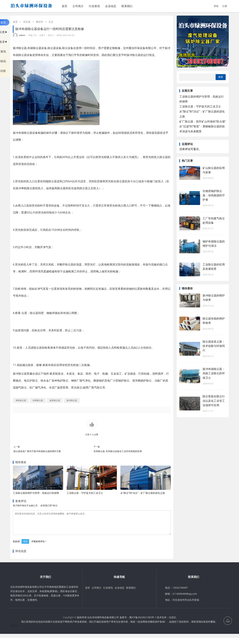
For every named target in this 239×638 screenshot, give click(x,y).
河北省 (26, 21)
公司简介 (78, 6)
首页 (64, 6)
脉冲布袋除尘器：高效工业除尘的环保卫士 (214, 373)
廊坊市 (39, 21)
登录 (25, 545)
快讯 (3, 61)
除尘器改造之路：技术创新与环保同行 (214, 346)
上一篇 (17, 446)
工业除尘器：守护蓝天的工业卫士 (85, 493)
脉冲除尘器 (20, 48)
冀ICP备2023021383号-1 (142, 621)
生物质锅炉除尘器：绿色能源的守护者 (214, 195)
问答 (3, 71)
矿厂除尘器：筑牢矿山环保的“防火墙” (202, 121)
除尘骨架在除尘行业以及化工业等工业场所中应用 (214, 400)
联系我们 (127, 6)
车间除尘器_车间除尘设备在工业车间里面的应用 (117, 451)
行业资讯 (94, 6)
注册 (224, 6)
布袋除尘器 (34, 48)
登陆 (216, 6)
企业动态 (110, 6)
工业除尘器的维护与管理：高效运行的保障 (36, 493)
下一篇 (96, 446)
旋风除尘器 (59, 188)
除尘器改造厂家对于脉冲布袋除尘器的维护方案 (37, 451)
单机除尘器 (28, 188)
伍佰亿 (172, 621)
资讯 (3, 51)
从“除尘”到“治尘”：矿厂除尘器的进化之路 (142, 493)
